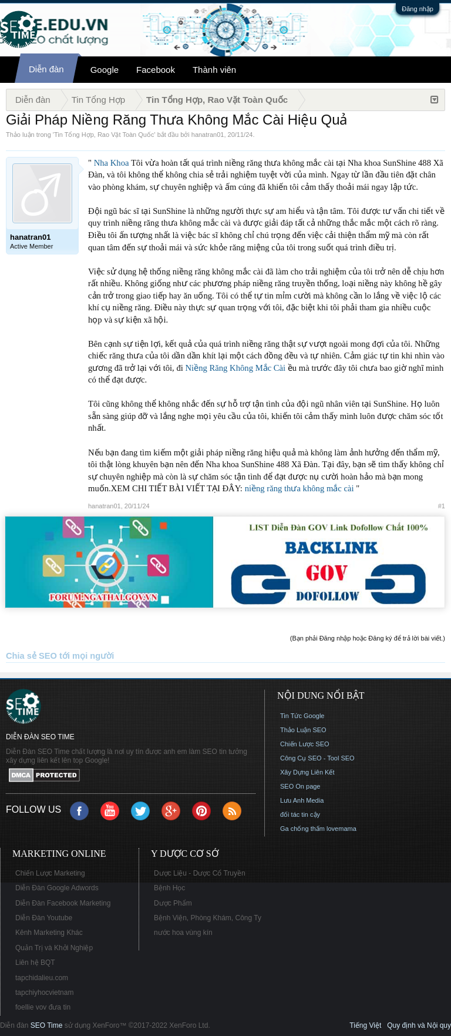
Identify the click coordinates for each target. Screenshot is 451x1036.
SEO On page (300, 786)
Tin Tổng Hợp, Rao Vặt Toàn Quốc (104, 134)
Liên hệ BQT (35, 962)
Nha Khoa (111, 162)
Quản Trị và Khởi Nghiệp (54, 948)
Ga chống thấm (302, 828)
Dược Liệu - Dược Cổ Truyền (199, 873)
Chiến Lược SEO (304, 743)
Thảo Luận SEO (303, 729)
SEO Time (47, 1025)
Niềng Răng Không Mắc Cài (236, 368)
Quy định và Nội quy (419, 1025)
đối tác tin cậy (300, 814)
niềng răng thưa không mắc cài (299, 488)
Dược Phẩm (173, 903)
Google (104, 70)
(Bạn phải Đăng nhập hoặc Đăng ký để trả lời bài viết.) (367, 638)
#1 (441, 505)
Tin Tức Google (302, 715)
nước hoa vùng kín (183, 932)
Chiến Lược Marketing (50, 873)
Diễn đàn (46, 69)
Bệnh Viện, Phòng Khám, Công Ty (207, 918)
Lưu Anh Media (302, 800)
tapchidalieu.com (41, 978)
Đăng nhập (417, 8)
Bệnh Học (169, 888)
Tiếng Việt (365, 1025)
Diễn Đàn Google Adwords (57, 888)
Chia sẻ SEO (31, 656)
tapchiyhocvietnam (44, 992)
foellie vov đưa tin (42, 1007)
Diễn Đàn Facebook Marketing (62, 903)
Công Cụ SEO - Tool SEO (317, 758)
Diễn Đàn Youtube (43, 918)
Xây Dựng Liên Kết (307, 772)
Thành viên (214, 70)
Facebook (155, 70)
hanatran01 (207, 134)
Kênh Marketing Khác (49, 932)
